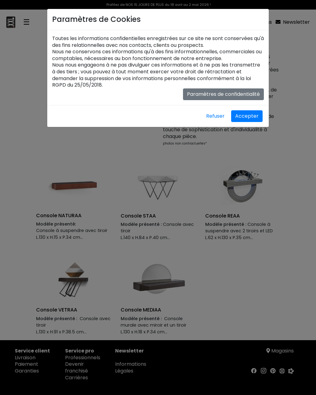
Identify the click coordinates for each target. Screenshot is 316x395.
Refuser (215, 116)
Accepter (247, 116)
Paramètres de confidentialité (223, 94)
